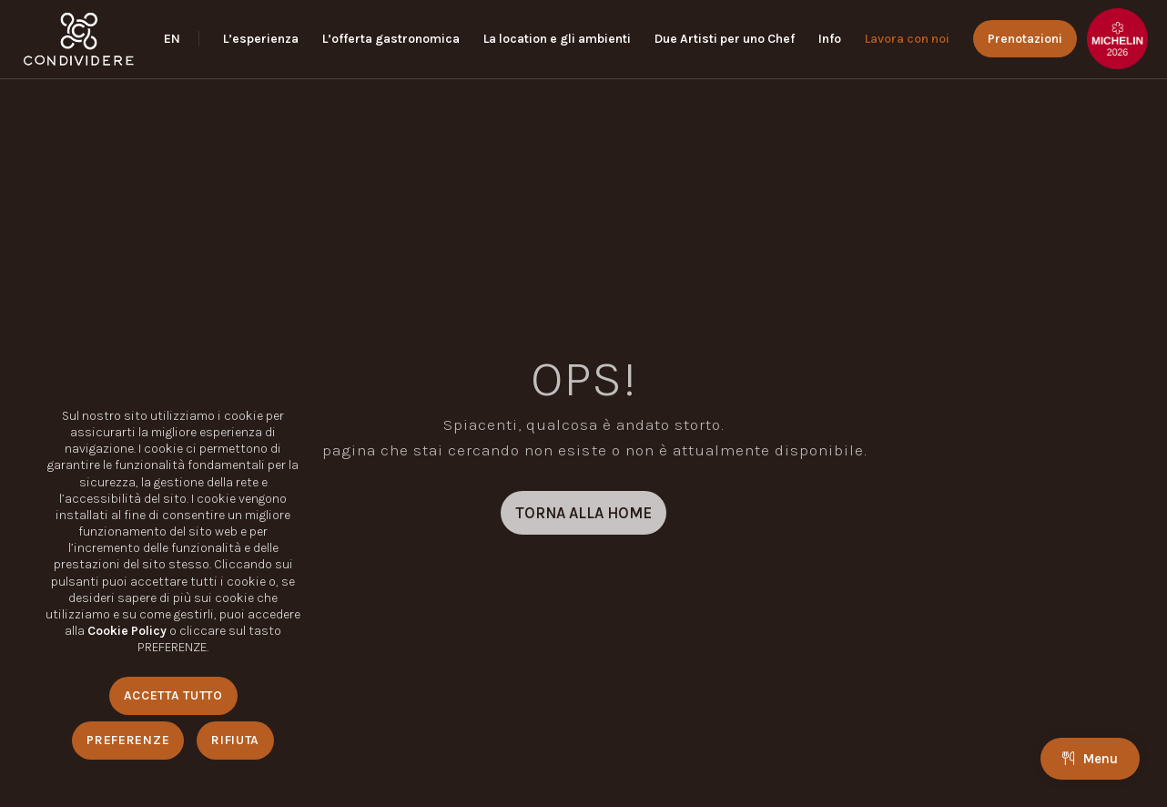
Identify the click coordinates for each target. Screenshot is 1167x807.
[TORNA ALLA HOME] (583, 513)
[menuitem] (181, 39)
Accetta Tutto (173, 695)
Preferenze (127, 740)
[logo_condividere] (79, 39)
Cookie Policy (127, 630)
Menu (1090, 759)
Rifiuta (235, 740)
